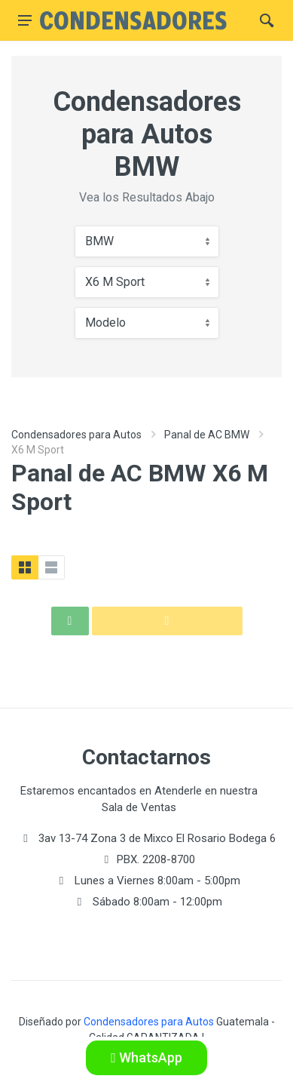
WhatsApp (146, 1057)
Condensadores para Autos (76, 435)
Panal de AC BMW (206, 435)
